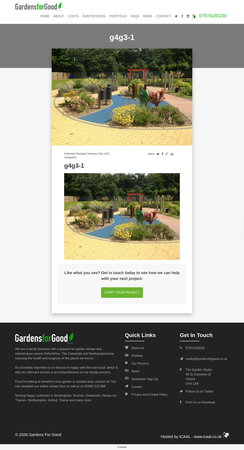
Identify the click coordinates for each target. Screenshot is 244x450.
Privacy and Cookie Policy (146, 394)
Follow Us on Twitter (200, 391)
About (58, 16)
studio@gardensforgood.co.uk (206, 359)
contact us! (102, 381)
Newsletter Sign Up (141, 379)
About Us (134, 348)
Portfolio (118, 16)
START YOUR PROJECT (121, 292)
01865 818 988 (95, 386)
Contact (163, 16)
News (147, 16)
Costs (73, 16)
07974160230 (213, 15)
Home (45, 16)
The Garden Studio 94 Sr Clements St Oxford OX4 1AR (199, 376)
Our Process (93, 16)
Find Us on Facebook (200, 402)
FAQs (135, 16)
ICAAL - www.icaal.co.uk (204, 436)
